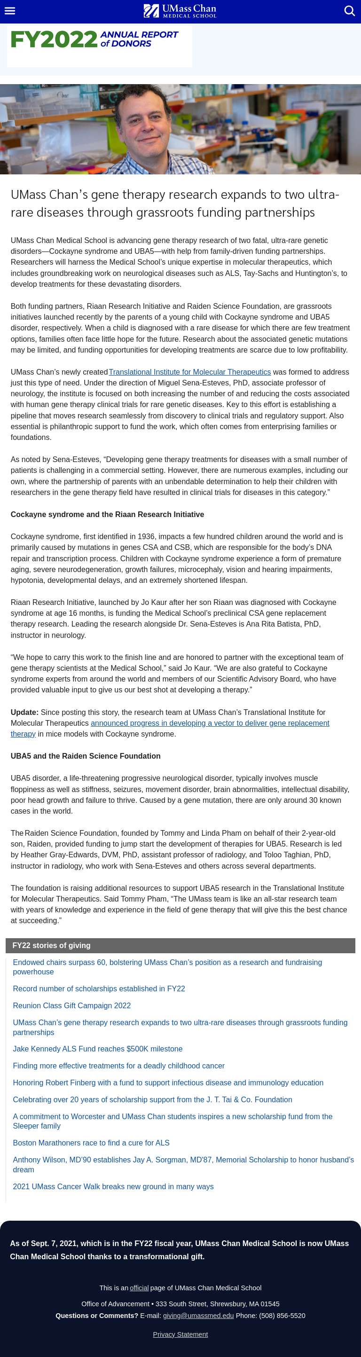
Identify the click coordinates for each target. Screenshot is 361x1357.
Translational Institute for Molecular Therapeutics (190, 372)
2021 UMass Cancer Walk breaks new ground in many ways (113, 1187)
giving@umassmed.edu (198, 1315)
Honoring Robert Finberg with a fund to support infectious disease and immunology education (168, 1083)
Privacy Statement (180, 1334)
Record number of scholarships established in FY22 (99, 989)
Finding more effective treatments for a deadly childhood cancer (119, 1066)
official (139, 1288)
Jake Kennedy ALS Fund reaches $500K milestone (98, 1049)
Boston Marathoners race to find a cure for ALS (91, 1143)
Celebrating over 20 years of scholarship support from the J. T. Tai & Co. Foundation (152, 1100)
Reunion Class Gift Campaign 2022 (72, 1006)
